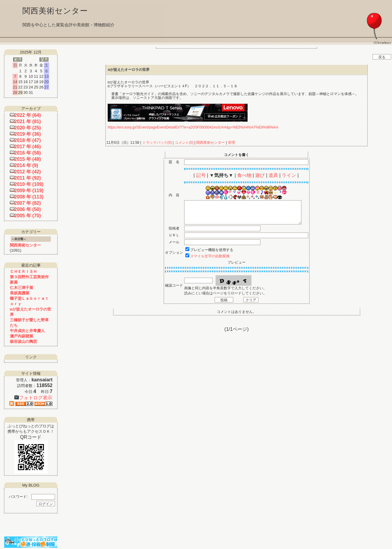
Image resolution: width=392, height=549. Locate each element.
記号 (201, 175)
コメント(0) (183, 142)
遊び (260, 175)
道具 (273, 175)
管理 (231, 142)
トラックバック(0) (157, 142)
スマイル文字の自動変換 (210, 256)
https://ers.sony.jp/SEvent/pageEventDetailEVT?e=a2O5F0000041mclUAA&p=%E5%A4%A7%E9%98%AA (193, 127)
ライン (289, 175)
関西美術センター (210, 142)
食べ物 (244, 175)
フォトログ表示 (33, 397)
